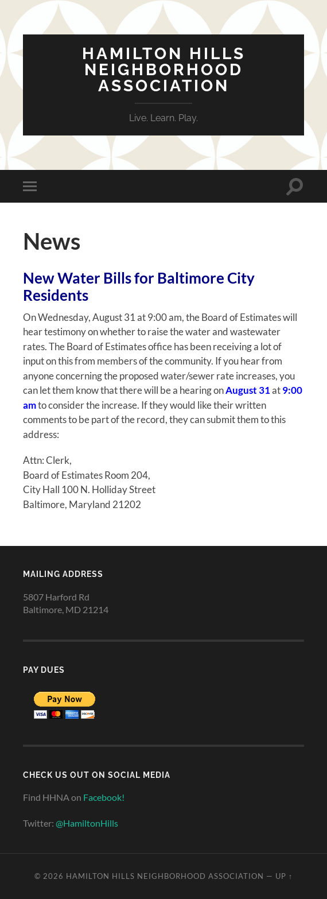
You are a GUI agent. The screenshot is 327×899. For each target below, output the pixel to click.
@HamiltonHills (87, 822)
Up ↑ (284, 876)
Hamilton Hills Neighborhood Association (164, 69)
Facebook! (103, 797)
